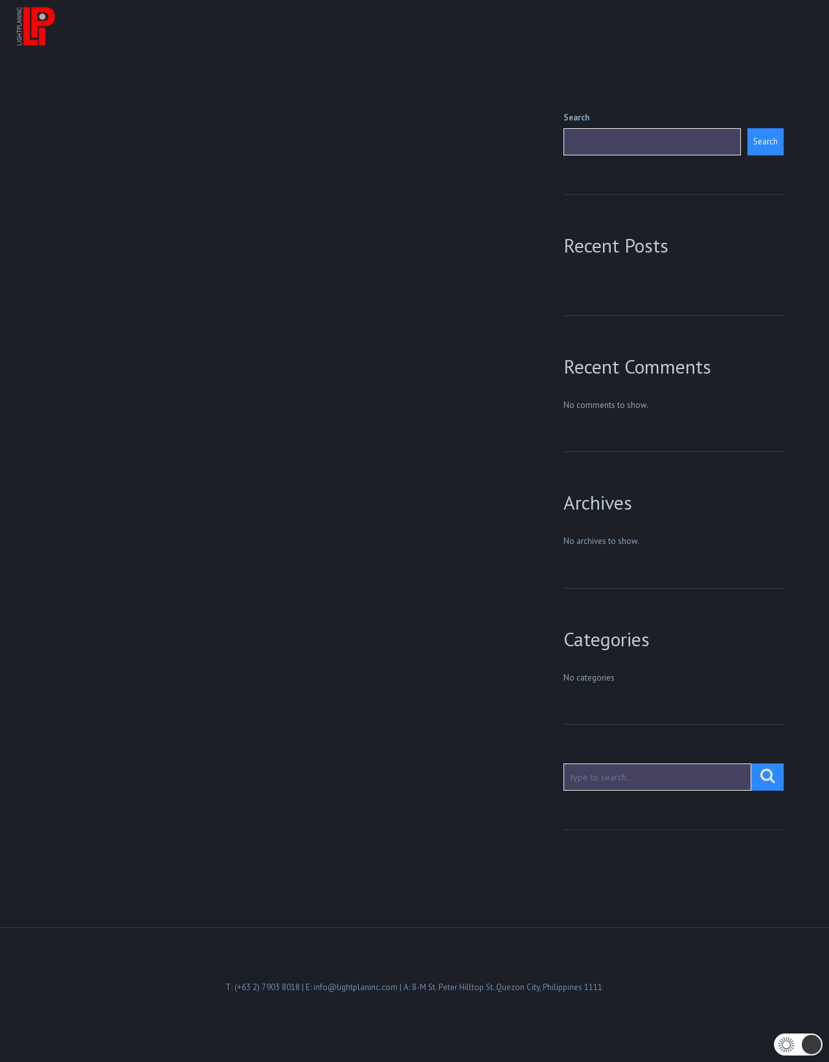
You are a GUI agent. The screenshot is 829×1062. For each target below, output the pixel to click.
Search (576, 117)
